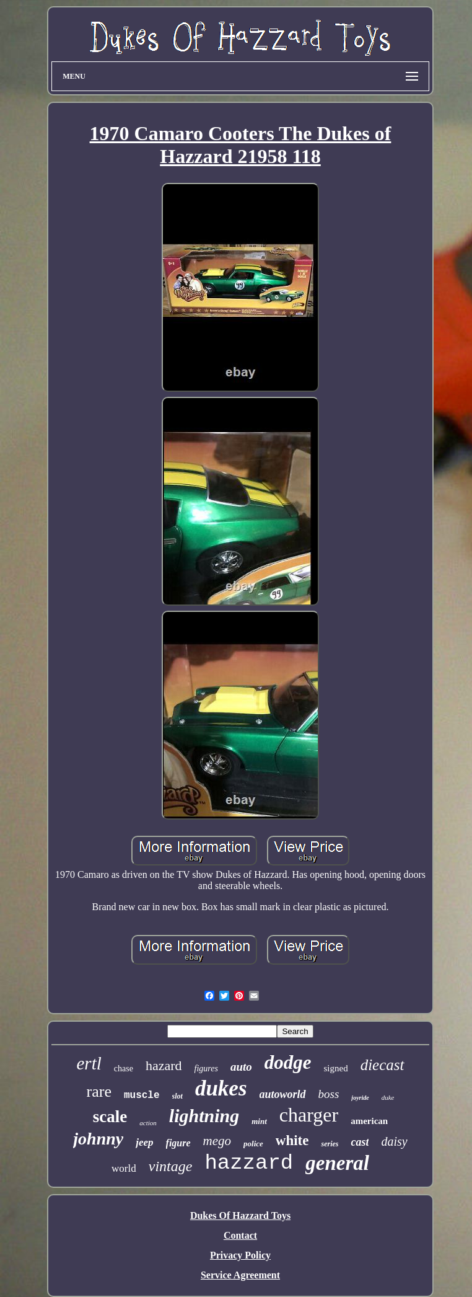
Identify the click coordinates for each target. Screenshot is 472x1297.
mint (259, 1121)
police (253, 1143)
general (337, 1163)
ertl (89, 1063)
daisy (394, 1141)
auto (241, 1066)
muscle (142, 1095)
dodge (288, 1062)
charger (308, 1115)
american (369, 1121)
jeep (144, 1142)
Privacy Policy (240, 1255)
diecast (382, 1064)
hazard (164, 1065)
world (123, 1168)
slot (177, 1096)
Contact (240, 1235)
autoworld (283, 1094)
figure (178, 1143)
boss (328, 1093)
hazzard (248, 1163)
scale (110, 1116)
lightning (204, 1115)
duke (388, 1097)
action (148, 1123)
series (329, 1144)
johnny (98, 1138)
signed (336, 1068)
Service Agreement (240, 1275)
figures (206, 1068)
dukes (221, 1088)
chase (123, 1068)
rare (99, 1091)
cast (360, 1142)
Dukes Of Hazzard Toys (240, 1215)
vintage (171, 1166)
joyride (360, 1097)
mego (217, 1140)
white (292, 1140)
